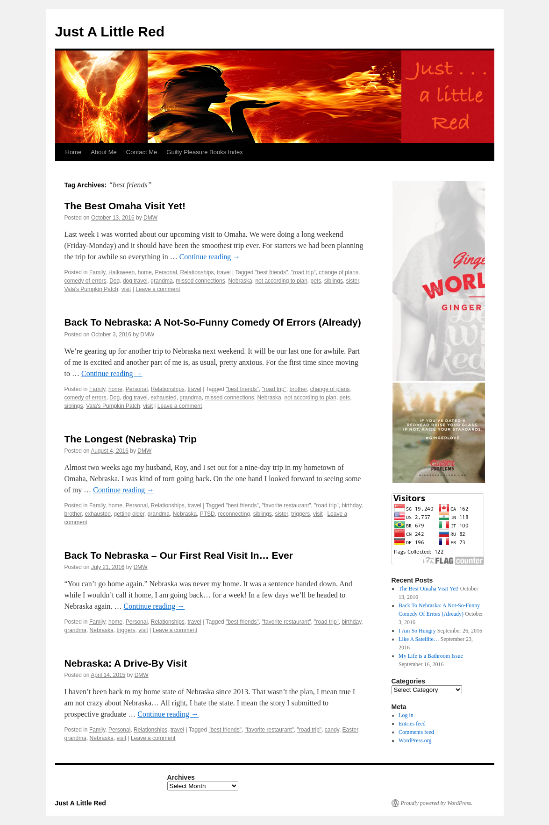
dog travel (135, 280)
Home (73, 152)
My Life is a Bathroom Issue (431, 656)
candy (332, 729)
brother (298, 389)
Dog (114, 280)
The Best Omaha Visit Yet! (125, 205)
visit (126, 289)
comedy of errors (85, 280)
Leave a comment (157, 289)
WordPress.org (415, 740)
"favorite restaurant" (286, 505)
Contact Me (141, 152)
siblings (333, 280)
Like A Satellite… (419, 639)
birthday (352, 505)
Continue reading (210, 257)
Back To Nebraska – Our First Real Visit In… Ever (178, 555)
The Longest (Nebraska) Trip (130, 439)
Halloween (121, 272)
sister (352, 280)
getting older (129, 514)
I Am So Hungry (417, 630)
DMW (150, 217)
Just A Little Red (109, 31)
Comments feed (416, 732)
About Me (104, 152)
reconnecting (234, 514)
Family (97, 272)
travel (223, 272)
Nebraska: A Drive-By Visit (125, 663)
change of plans (338, 272)
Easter (350, 729)
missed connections (200, 280)
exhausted (163, 397)
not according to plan (281, 280)
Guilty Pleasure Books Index (204, 152)
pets (316, 280)
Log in (406, 715)
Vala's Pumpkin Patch (91, 289)
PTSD (207, 514)
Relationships (197, 272)
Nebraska (240, 280)
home (145, 272)
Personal (166, 272)
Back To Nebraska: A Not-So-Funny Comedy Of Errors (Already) (212, 322)
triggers (300, 514)
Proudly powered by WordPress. (437, 803)
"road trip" (303, 272)
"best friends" (271, 272)
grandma (161, 280)
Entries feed (412, 723)
